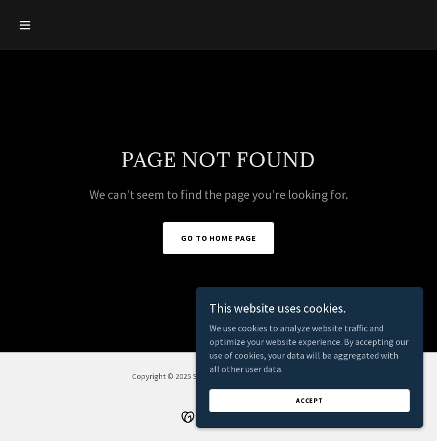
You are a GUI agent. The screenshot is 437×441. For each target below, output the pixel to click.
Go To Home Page (219, 238)
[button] (44, 25)
